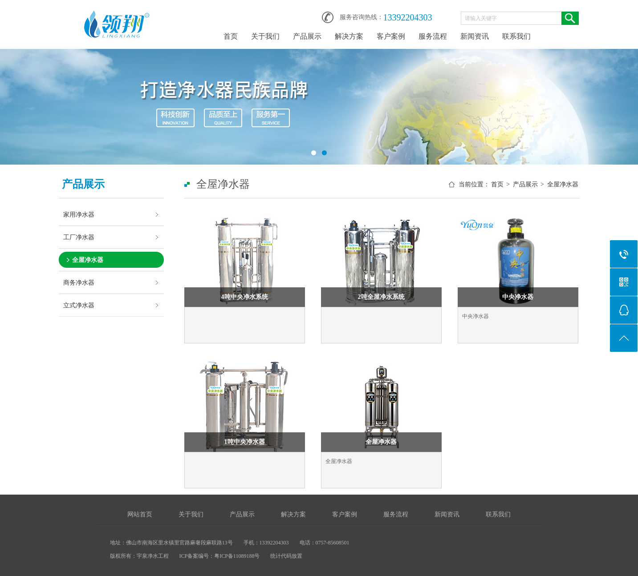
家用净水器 (78, 214)
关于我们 (265, 36)
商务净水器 (78, 282)
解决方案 (349, 36)
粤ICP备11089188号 (237, 556)
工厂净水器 (78, 237)
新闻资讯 (474, 36)
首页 (231, 36)
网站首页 (139, 514)
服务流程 (433, 36)
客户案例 (391, 36)
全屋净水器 (87, 259)
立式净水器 (78, 305)
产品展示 (307, 36)
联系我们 (516, 36)
